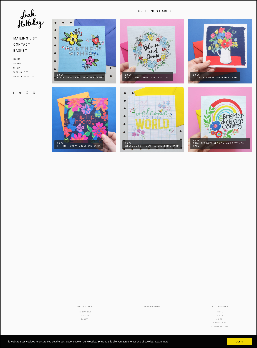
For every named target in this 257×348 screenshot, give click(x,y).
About (17, 63)
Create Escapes (23, 77)
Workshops (21, 72)
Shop (16, 68)
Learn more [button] (161, 341)
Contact (21, 44)
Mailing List (25, 38)
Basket (20, 50)
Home (17, 59)
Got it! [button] (239, 341)
